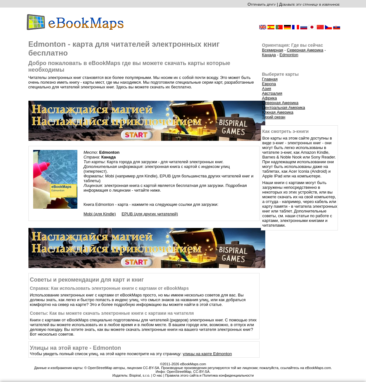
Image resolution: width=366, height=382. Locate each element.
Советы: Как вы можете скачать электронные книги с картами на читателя (112, 313)
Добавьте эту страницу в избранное (309, 4)
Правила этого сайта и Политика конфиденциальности (209, 375)
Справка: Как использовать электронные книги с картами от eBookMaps (109, 288)
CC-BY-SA (201, 371)
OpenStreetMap (179, 371)
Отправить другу (262, 4)
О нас (157, 375)
